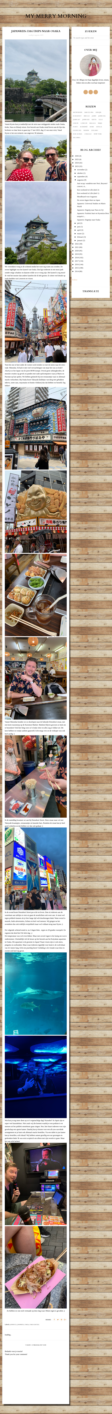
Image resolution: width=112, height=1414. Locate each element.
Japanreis (20, 1334)
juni (78, 236)
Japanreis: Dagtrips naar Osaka (88, 230)
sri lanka (76, 147)
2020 (77, 261)
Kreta (94, 129)
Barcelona (88, 122)
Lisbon (75, 133)
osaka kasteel (34, 1334)
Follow (74, 290)
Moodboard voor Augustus (87, 206)
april (79, 240)
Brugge (87, 126)
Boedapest (77, 126)
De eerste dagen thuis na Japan (88, 210)
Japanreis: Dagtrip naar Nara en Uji (90, 220)
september (81, 186)
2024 (77, 173)
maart (79, 243)
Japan (94, 126)
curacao (88, 144)
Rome (92, 137)
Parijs (100, 133)
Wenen (86, 140)
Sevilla (99, 137)
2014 (77, 281)
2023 (77, 176)
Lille (101, 129)
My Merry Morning (56, 19)
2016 (77, 274)
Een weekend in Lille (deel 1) (88, 203)
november (81, 179)
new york (98, 144)
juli (78, 233)
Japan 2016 (101, 126)
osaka (26, 1334)
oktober (80, 183)
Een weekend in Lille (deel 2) (88, 200)
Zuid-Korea (77, 144)
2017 (77, 271)
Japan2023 (13, 1334)
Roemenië (84, 137)
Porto (75, 137)
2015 (77, 278)
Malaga (92, 133)
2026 (77, 166)
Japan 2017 (76, 129)
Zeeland (94, 140)
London (84, 133)
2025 (77, 169)
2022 (77, 254)
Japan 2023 (85, 129)
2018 (77, 267)
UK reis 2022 (77, 140)
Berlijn (98, 122)
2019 (77, 264)
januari (79, 250)
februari (80, 247)
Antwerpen (77, 122)
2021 (77, 257)
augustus (80, 190)
